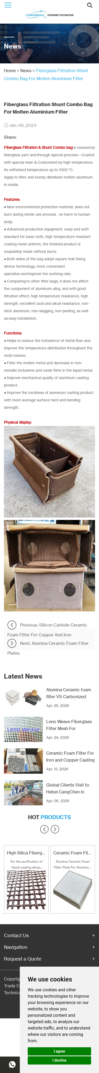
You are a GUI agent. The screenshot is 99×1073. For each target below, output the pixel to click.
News (25, 70)
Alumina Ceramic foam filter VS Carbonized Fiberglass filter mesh (68, 696)
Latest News (23, 676)
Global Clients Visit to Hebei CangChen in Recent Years (67, 791)
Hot (49, 817)
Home (10, 70)
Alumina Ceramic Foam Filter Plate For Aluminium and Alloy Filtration (73, 864)
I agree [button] (59, 1051)
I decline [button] (59, 1060)
